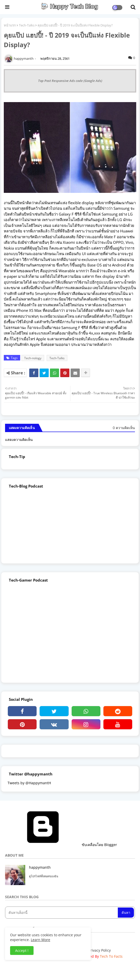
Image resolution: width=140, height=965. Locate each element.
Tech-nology (32, 358)
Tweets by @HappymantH (29, 782)
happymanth (40, 867)
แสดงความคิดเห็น (19, 439)
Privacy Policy (99, 950)
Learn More (40, 939)
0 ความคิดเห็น (124, 427)
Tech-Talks (27, 25)
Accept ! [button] (22, 950)
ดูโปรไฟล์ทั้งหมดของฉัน (43, 876)
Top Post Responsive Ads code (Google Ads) (70, 80)
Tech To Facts (111, 956)
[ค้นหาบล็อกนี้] (62, 913)
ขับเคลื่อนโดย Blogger (61, 844)
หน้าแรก (10, 25)
